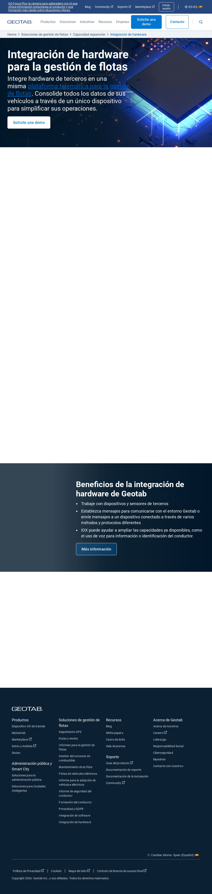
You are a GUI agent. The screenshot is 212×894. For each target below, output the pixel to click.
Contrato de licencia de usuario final (122, 871)
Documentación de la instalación (127, 776)
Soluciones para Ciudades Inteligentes (29, 788)
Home (11, 34)
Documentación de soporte (123, 769)
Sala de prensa (115, 746)
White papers (114, 733)
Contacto (177, 22)
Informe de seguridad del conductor (75, 793)
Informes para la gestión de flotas (77, 747)
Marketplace (145, 6)
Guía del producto (129, 763)
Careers (176, 733)
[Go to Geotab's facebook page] (164, 872)
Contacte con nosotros (168, 766)
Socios (16, 752)
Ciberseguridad (163, 752)
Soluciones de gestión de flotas (44, 34)
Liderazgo (159, 739)
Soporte (124, 6)
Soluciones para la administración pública (27, 777)
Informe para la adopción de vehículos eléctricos (77, 782)
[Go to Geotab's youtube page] (195, 872)
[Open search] (201, 22)
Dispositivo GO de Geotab (28, 726)
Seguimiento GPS (70, 732)
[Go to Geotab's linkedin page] (185, 872)
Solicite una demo (146, 22)
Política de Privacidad (29, 871)
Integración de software (74, 815)
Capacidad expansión (89, 34)
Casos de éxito (115, 739)
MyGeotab (18, 733)
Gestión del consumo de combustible (74, 758)
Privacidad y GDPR (71, 809)
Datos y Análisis (35, 746)
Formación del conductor (75, 802)
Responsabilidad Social (168, 746)
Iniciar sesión (166, 7)
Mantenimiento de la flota (75, 767)
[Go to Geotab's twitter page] (174, 872)
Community (104, 6)
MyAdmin (159, 759)
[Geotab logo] (19, 22)
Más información (96, 549)
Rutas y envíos (68, 738)
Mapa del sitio (80, 871)
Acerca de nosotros (166, 726)
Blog (88, 6)
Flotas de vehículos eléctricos (78, 773)
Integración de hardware (128, 34)
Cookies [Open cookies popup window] (56, 871)
